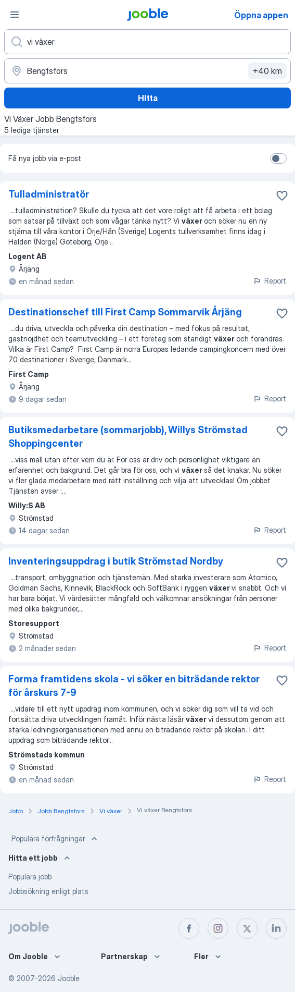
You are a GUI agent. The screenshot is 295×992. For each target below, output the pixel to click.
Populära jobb (30, 876)
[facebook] (188, 928)
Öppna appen (261, 15)
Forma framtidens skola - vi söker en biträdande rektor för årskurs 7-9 (134, 685)
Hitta (148, 98)
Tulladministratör (48, 194)
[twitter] (247, 928)
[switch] (278, 158)
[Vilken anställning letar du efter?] (147, 41)
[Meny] (14, 14)
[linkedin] (276, 928)
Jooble (69, 978)
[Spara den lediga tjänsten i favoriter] (282, 195)
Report (269, 280)
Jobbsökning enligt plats (48, 891)
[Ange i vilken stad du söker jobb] (147, 70)
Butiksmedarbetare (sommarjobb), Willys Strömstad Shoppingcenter (128, 436)
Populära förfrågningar (55, 839)
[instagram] (218, 928)
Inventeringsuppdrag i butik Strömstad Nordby (115, 561)
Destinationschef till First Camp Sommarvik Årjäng (125, 312)
